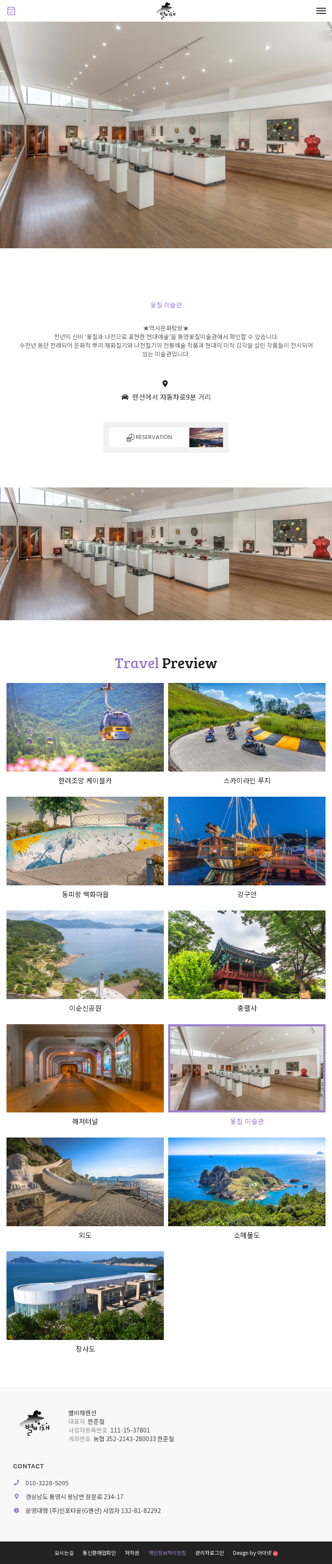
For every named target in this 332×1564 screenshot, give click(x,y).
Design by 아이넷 (255, 1552)
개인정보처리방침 (167, 1552)
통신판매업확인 (99, 1552)
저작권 (132, 1552)
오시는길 (63, 1552)
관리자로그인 (209, 1552)
